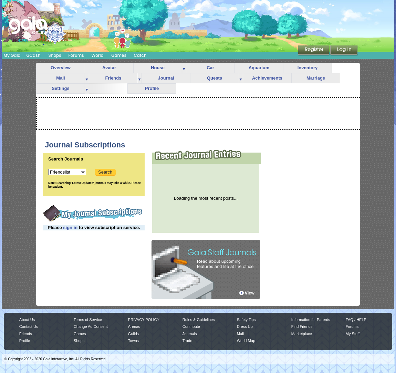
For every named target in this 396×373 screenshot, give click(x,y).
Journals (190, 334)
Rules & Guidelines (199, 320)
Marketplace (301, 334)
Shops (54, 55)
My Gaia (11, 55)
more (184, 68)
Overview (61, 67)
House (158, 67)
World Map (246, 341)
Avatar (109, 67)
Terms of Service (88, 320)
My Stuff (352, 334)
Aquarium (259, 67)
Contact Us (28, 326)
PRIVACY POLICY (143, 320)
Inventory (308, 67)
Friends (113, 78)
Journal (166, 78)
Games (118, 55)
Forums (76, 55)
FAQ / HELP (356, 320)
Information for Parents (310, 320)
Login (344, 50)
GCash (34, 55)
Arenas (134, 326)
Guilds (133, 334)
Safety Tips (246, 320)
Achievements (267, 78)
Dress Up (245, 326)
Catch (140, 55)
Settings (60, 88)
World (97, 55)
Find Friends (301, 326)
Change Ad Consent (91, 326)
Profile (152, 88)
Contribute (191, 326)
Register (314, 50)
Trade (187, 341)
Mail (60, 78)
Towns (133, 341)
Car (210, 67)
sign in (70, 227)
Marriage (315, 78)
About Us (27, 320)
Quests (214, 78)
